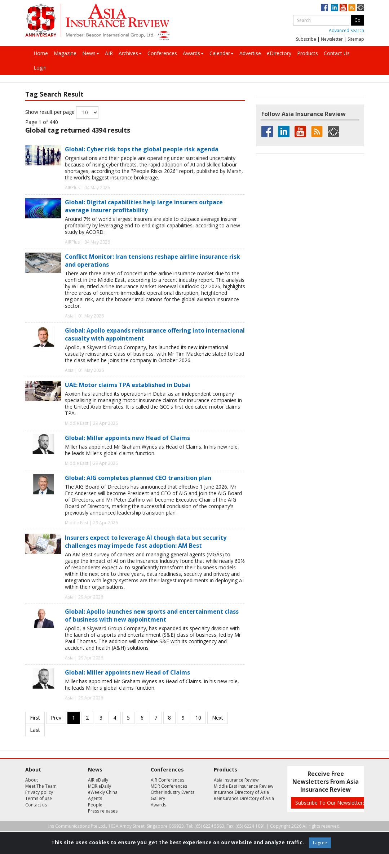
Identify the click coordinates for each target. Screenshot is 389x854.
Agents (95, 798)
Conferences (162, 53)
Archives (130, 53)
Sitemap (356, 39)
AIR (109, 53)
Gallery (158, 798)
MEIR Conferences (169, 786)
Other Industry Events (172, 792)
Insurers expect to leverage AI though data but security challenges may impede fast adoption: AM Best (145, 542)
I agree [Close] (320, 843)
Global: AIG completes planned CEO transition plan (138, 478)
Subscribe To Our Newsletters (330, 802)
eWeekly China (103, 792)
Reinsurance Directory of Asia (244, 798)
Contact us (36, 805)
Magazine (65, 53)
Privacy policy (39, 792)
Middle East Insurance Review (243, 786)
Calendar (221, 53)
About (31, 780)
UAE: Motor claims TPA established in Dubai (127, 385)
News (90, 53)
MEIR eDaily (99, 786)
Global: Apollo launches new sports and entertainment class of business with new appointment (152, 615)
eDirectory (279, 53)
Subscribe (306, 39)
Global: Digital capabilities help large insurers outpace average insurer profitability (144, 206)
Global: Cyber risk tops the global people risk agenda (141, 149)
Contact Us (337, 53)
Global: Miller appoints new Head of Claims (127, 438)
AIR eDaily (98, 780)
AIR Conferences (167, 780)
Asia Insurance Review (236, 780)
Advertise (250, 53)
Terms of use (38, 798)
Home (41, 53)
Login (40, 67)
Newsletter (332, 39)
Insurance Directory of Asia (241, 792)
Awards (193, 53)
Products (307, 53)
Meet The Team (41, 786)
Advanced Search (346, 30)
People (95, 805)
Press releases (103, 811)
